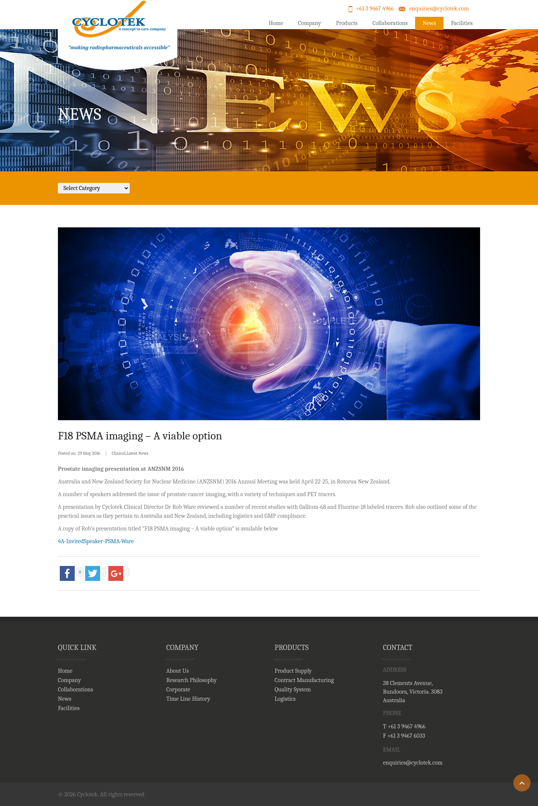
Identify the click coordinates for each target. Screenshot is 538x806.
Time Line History (188, 698)
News (429, 23)
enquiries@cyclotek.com (439, 8)
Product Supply (293, 670)
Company (309, 23)
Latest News (137, 453)
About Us (177, 670)
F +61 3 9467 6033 (404, 735)
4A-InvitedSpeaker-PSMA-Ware (96, 541)
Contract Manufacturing (304, 680)
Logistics (285, 698)
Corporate (178, 689)
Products (347, 23)
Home (276, 23)
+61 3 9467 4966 (375, 8)
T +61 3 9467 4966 (404, 726)
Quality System (293, 689)
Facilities (462, 23)
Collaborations (390, 23)
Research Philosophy (191, 680)
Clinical (119, 453)
